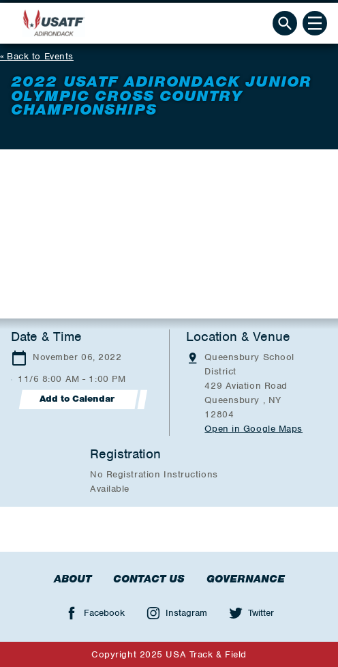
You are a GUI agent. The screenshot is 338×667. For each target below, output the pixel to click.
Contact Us (149, 579)
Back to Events (40, 56)
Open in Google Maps (253, 428)
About (72, 579)
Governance (245, 579)
